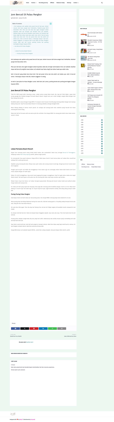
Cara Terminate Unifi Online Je (95, 33)
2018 (92, 136)
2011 (92, 150)
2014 (92, 146)
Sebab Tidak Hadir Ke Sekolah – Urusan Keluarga (95, 81)
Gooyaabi (33, 419)
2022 (92, 127)
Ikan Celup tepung (25, 154)
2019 (92, 134)
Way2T (21, 419)
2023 (92, 124)
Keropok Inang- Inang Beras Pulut (95, 50)
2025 (92, 120)
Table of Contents (17, 23)
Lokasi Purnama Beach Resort (23, 51)
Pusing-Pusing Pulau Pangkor (25, 53)
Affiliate (83, 164)
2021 (92, 129)
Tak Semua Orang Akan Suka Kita (94, 57)
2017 (92, 139)
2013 (92, 148)
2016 (92, 141)
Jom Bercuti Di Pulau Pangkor (22, 46)
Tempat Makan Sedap (96, 166)
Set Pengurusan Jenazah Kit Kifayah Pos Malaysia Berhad (95, 96)
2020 (92, 131)
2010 (92, 153)
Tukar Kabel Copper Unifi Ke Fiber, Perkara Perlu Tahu (95, 88)
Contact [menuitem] (75, 2)
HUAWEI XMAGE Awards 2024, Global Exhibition (94, 74)
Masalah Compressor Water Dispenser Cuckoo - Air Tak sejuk (95, 41)
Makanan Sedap (90, 164)
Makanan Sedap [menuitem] (61, 2)
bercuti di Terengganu (69, 152)
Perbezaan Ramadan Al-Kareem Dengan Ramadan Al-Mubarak (94, 106)
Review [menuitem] (33, 2)
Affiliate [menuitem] (52, 2)
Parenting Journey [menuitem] (43, 2)
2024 (92, 122)
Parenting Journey (85, 166)
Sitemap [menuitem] (69, 2)
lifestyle (19, 10)
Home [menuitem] (27, 2)
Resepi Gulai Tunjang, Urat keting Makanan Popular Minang (94, 65)
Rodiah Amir (15, 18)
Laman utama (14, 10)
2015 (92, 143)
